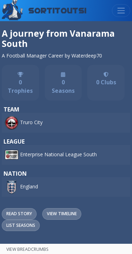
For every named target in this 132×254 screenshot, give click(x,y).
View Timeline (62, 214)
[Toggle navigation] (121, 10)
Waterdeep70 (86, 55)
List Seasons (20, 225)
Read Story (19, 214)
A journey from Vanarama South (58, 38)
